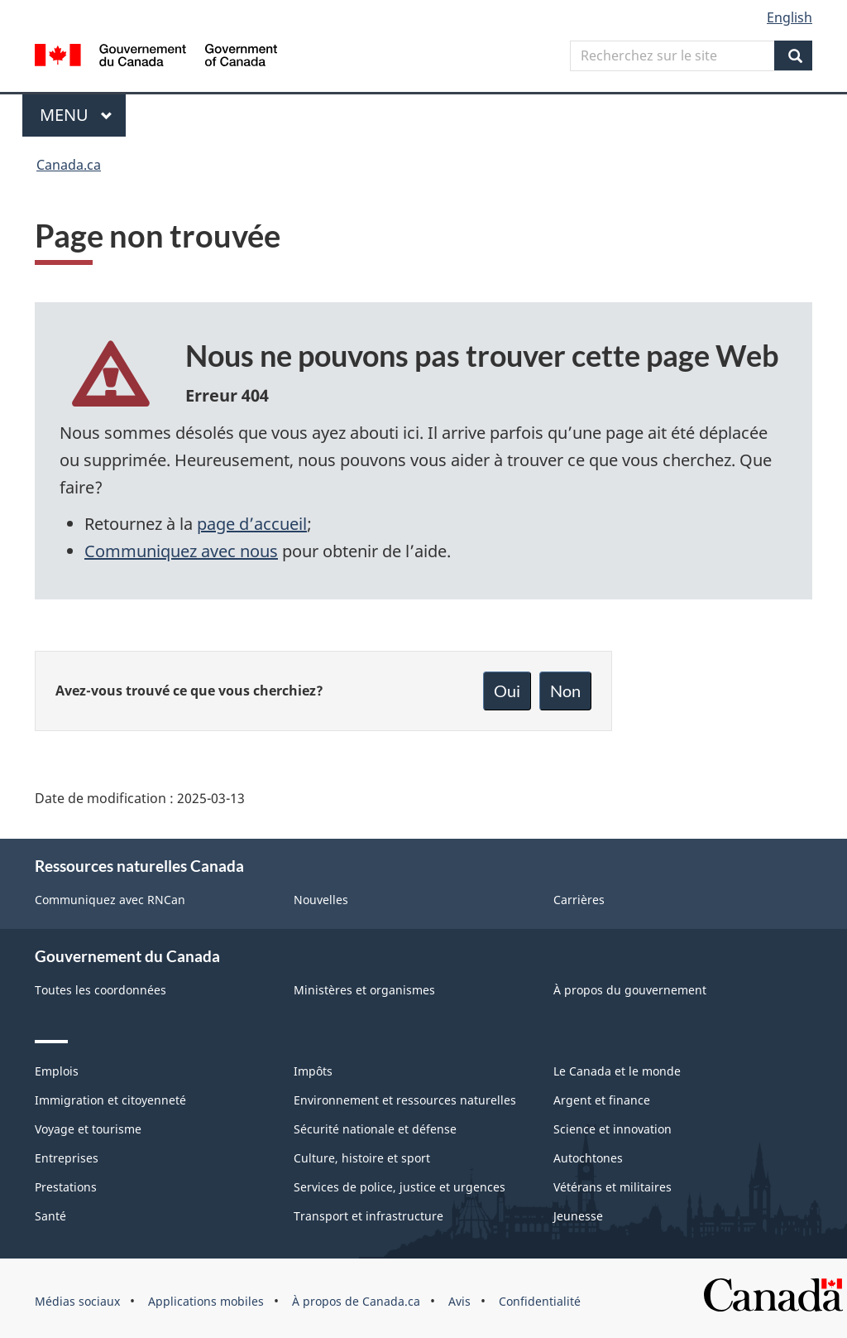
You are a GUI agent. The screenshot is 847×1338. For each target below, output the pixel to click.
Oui (507, 690)
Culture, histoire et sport (362, 1158)
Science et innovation (612, 1129)
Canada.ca (68, 165)
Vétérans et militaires (612, 1187)
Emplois (57, 1071)
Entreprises (66, 1158)
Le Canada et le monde (617, 1071)
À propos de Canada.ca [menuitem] (356, 1301)
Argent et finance (601, 1100)
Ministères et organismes (364, 990)
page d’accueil (252, 524)
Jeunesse (578, 1216)
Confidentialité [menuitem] (540, 1301)
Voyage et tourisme (88, 1129)
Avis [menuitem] (459, 1301)
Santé (50, 1216)
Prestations (66, 1187)
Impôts (313, 1071)
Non (565, 690)
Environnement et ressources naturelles (405, 1100)
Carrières (579, 899)
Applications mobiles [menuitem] (206, 1301)
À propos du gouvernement (629, 990)
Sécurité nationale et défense (375, 1129)
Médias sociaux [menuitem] (77, 1301)
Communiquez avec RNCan (110, 899)
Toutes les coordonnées (100, 990)
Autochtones (588, 1158)
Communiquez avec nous (181, 551)
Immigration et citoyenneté (110, 1100)
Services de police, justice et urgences (399, 1187)
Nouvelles (321, 899)
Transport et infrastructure (368, 1216)
